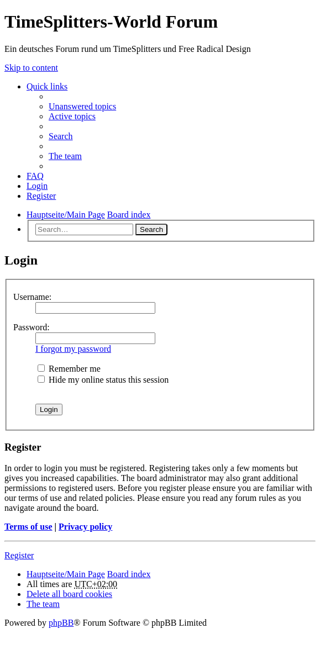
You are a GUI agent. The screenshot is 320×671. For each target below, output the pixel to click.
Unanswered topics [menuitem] (82, 106)
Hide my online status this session (103, 379)
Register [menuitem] (41, 195)
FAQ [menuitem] (35, 176)
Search (151, 229)
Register (19, 555)
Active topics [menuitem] (72, 116)
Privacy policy (85, 526)
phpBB (61, 622)
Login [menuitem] (37, 186)
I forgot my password (73, 348)
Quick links (47, 86)
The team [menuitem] (65, 156)
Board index (129, 574)
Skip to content (31, 67)
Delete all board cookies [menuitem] (69, 594)
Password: (31, 327)
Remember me (69, 368)
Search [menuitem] (61, 136)
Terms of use (28, 526)
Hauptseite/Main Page (66, 574)
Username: (32, 297)
